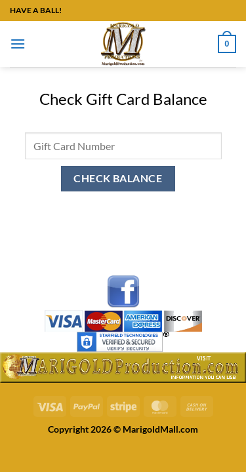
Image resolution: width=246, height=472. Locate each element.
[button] (18, 44)
